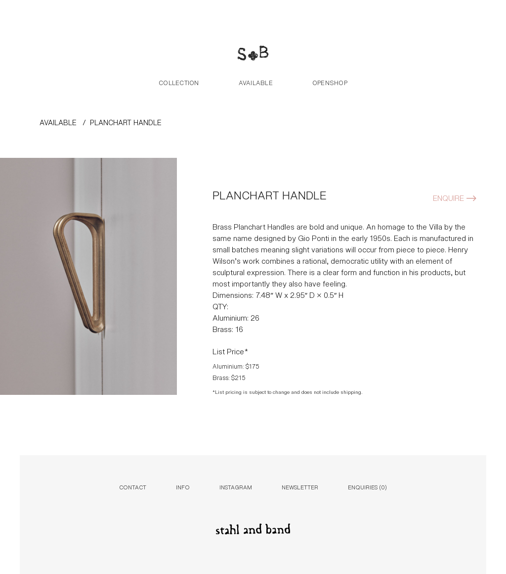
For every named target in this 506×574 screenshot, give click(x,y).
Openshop (329, 82)
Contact (132, 486)
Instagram (235, 486)
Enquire (448, 197)
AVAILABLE (58, 122)
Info (183, 486)
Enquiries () (367, 486)
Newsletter (300, 486)
